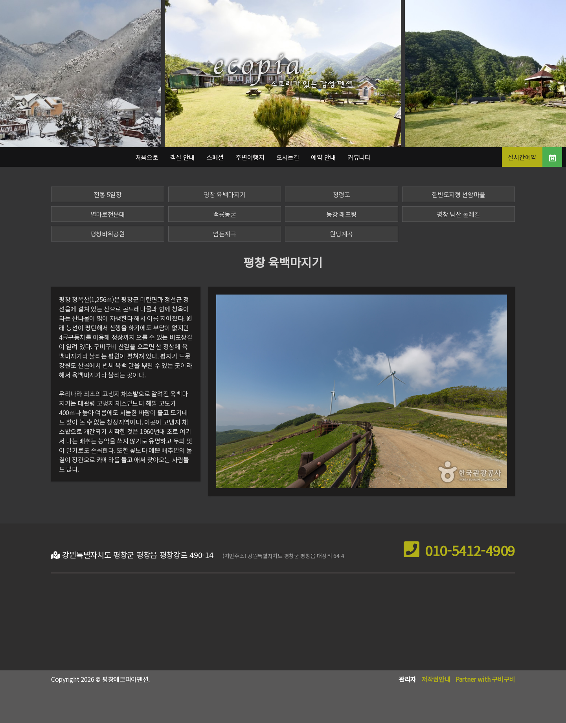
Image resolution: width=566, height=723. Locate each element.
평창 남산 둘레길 (458, 214)
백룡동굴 (224, 214)
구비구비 (503, 679)
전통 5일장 (107, 194)
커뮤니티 (359, 157)
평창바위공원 (107, 233)
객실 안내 (182, 157)
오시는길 (288, 157)
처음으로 (146, 157)
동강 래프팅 (341, 214)
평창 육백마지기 (225, 194)
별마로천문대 (107, 214)
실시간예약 (522, 157)
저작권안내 (435, 679)
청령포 (341, 194)
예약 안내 (323, 157)
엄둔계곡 (224, 233)
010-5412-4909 (459, 550)
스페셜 (215, 157)
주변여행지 (250, 157)
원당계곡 (341, 233)
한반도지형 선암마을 (458, 194)
